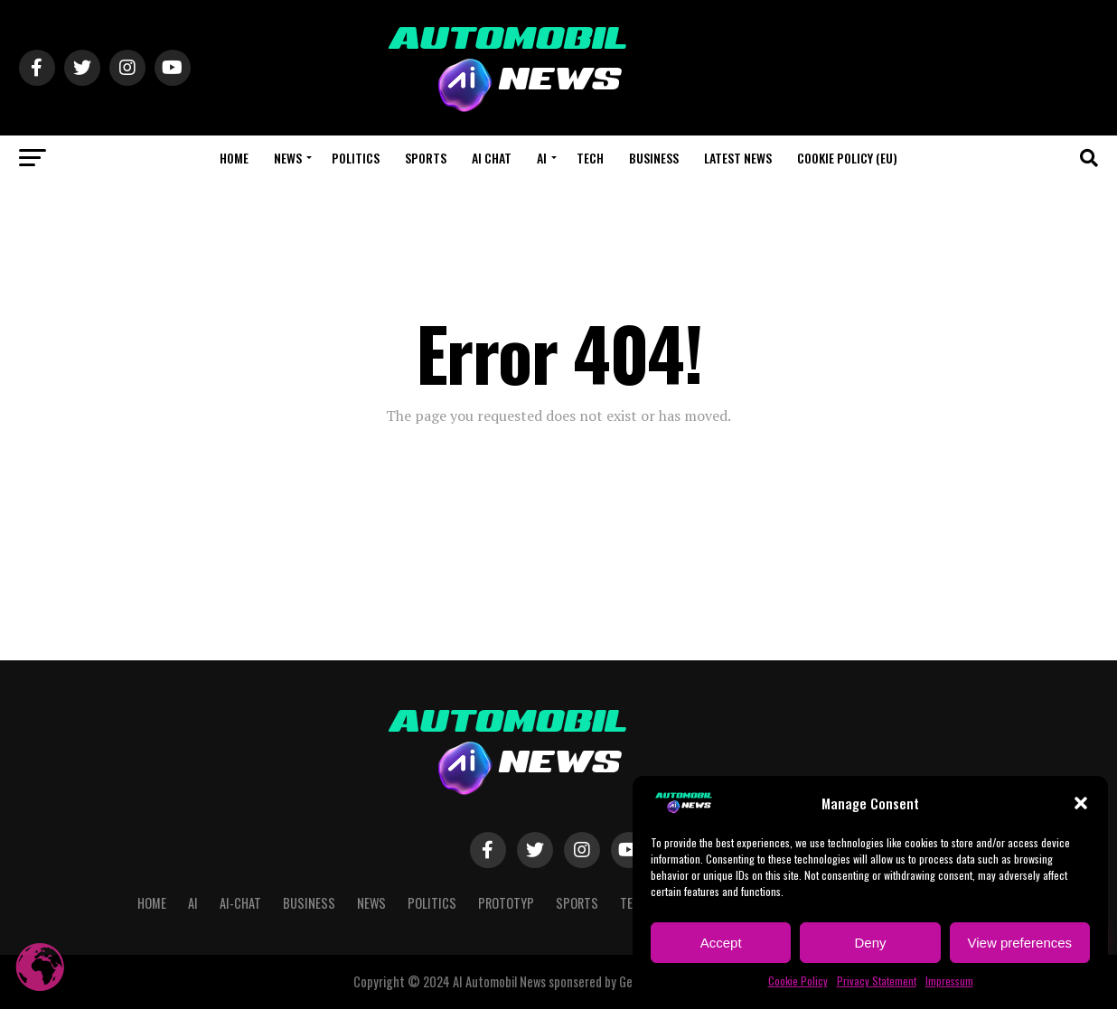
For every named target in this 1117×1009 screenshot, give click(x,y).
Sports (425, 157)
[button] (1081, 803)
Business (654, 157)
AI (542, 157)
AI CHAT (492, 157)
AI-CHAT (240, 902)
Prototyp (506, 902)
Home (234, 157)
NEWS (288, 157)
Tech (590, 157)
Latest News (738, 157)
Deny (870, 942)
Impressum (949, 980)
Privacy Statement (876, 980)
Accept (721, 942)
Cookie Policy (798, 980)
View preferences (1020, 942)
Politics (356, 157)
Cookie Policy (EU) (847, 157)
